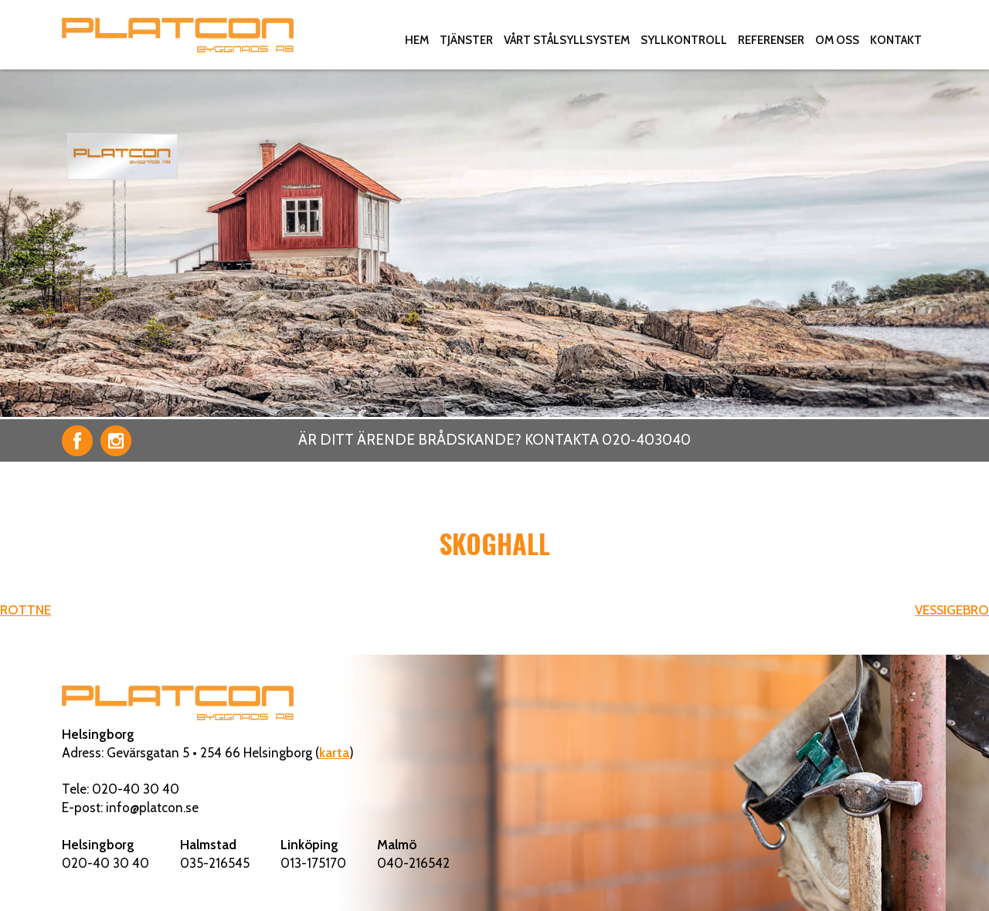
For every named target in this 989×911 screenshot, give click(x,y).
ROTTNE (25, 610)
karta (334, 752)
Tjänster (466, 40)
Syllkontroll (684, 40)
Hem (417, 40)
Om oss (837, 40)
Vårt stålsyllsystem (567, 40)
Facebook (77, 440)
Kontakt (896, 40)
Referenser (771, 40)
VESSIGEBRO (952, 610)
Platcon (178, 34)
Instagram (115, 440)
